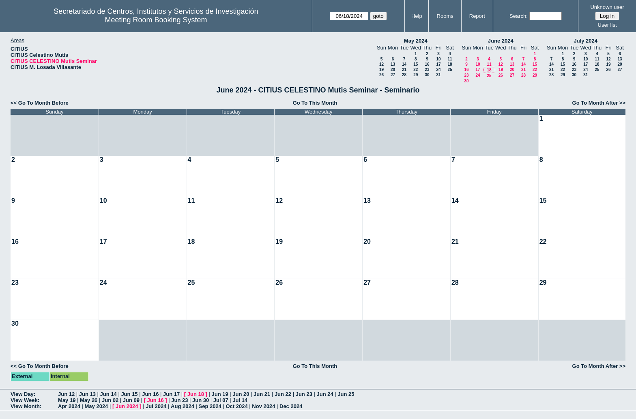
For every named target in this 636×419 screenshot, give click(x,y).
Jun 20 (240, 394)
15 (415, 64)
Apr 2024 (69, 406)
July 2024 (585, 41)
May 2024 (416, 41)
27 (393, 75)
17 (438, 64)
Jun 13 (87, 394)
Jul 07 (220, 400)
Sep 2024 (210, 406)
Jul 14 (239, 400)
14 (404, 64)
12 (381, 64)
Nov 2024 (263, 406)
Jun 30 (200, 400)
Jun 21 (262, 394)
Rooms (445, 16)
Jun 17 (171, 394)
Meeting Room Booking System (156, 20)
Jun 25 (345, 394)
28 (404, 75)
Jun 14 (108, 394)
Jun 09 (131, 400)
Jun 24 (324, 394)
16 (427, 64)
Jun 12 (66, 394)
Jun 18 (195, 394)
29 (415, 75)
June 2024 (501, 41)
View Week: (25, 400)
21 (404, 69)
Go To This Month (315, 103)
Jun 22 (283, 394)
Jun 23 (304, 394)
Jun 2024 (127, 406)
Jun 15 (129, 394)
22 (415, 69)
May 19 (66, 400)
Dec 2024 (290, 406)
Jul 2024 (156, 406)
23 (427, 69)
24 (438, 69)
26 (381, 75)
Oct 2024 (236, 406)
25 (449, 69)
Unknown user (607, 7)
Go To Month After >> (598, 103)
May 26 (88, 400)
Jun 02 (110, 400)
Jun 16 (150, 394)
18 (449, 64)
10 (438, 59)
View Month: (26, 406)
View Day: (23, 394)
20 (393, 69)
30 (427, 75)
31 (438, 75)
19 (381, 69)
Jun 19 (219, 394)
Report (477, 16)
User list (607, 25)
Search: (518, 16)
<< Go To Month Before (40, 103)
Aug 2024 (182, 406)
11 (449, 59)
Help (416, 16)
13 (393, 64)
